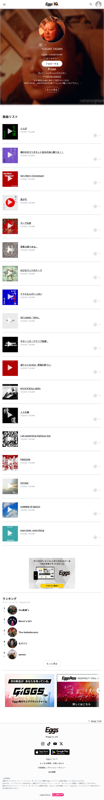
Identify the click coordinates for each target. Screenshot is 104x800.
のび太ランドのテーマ (31, 270)
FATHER (24, 483)
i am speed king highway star (35, 435)
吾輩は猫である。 (29, 246)
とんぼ (23, 128)
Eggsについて (52, 759)
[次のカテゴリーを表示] (99, 690)
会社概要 (52, 772)
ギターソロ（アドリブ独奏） (34, 341)
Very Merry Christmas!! (32, 175)
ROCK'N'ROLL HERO (30, 388)
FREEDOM (25, 459)
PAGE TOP (95, 721)
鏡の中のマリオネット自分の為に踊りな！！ (42, 152)
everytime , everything (32, 530)
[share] (41, 45)
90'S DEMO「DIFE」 (30, 317)
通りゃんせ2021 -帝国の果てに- (35, 364)
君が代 (23, 199)
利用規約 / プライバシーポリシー (52, 767)
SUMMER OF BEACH (30, 506)
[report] (45, 45)
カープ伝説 (25, 222)
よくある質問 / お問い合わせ (52, 763)
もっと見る (52, 89)
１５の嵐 (24, 412)
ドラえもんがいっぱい (31, 293)
